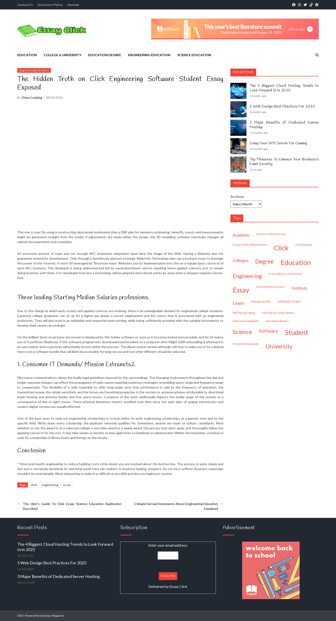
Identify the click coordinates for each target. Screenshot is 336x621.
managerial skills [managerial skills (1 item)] (261, 301)
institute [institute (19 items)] (299, 287)
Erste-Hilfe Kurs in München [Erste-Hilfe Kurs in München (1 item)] (285, 273)
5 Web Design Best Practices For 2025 (282, 106)
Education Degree (104, 55)
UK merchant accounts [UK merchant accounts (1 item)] (246, 343)
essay (67, 485)
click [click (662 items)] (281, 248)
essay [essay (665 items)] (241, 290)
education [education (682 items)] (296, 262)
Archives (237, 196)
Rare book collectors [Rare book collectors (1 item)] (277, 320)
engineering (50, 485)
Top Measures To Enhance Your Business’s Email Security (284, 161)
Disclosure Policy (50, 4)
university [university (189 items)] (279, 346)
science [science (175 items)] (242, 331)
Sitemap (73, 4)
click (34, 485)
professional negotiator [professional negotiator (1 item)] (246, 320)
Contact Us (25, 4)
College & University (62, 55)
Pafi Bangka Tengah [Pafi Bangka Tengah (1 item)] (289, 301)
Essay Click (178, 586)
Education (27, 55)
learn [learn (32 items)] (238, 303)
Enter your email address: (168, 566)
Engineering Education (149, 55)
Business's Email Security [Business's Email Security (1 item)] (271, 233)
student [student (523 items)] (296, 332)
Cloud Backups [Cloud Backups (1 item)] (303, 244)
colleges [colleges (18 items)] (240, 260)
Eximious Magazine (52, 615)
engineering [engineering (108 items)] (247, 276)
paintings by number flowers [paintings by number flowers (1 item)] (278, 312)
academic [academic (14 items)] (241, 235)
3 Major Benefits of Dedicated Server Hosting (284, 125)
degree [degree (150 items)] (264, 261)
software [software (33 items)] (268, 331)
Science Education (194, 55)
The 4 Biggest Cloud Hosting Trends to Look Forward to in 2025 (284, 88)
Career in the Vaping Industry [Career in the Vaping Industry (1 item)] (250, 244)
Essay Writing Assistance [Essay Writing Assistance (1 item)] (270, 286)
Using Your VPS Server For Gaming (278, 143)
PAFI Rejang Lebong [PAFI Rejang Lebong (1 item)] (244, 312)
